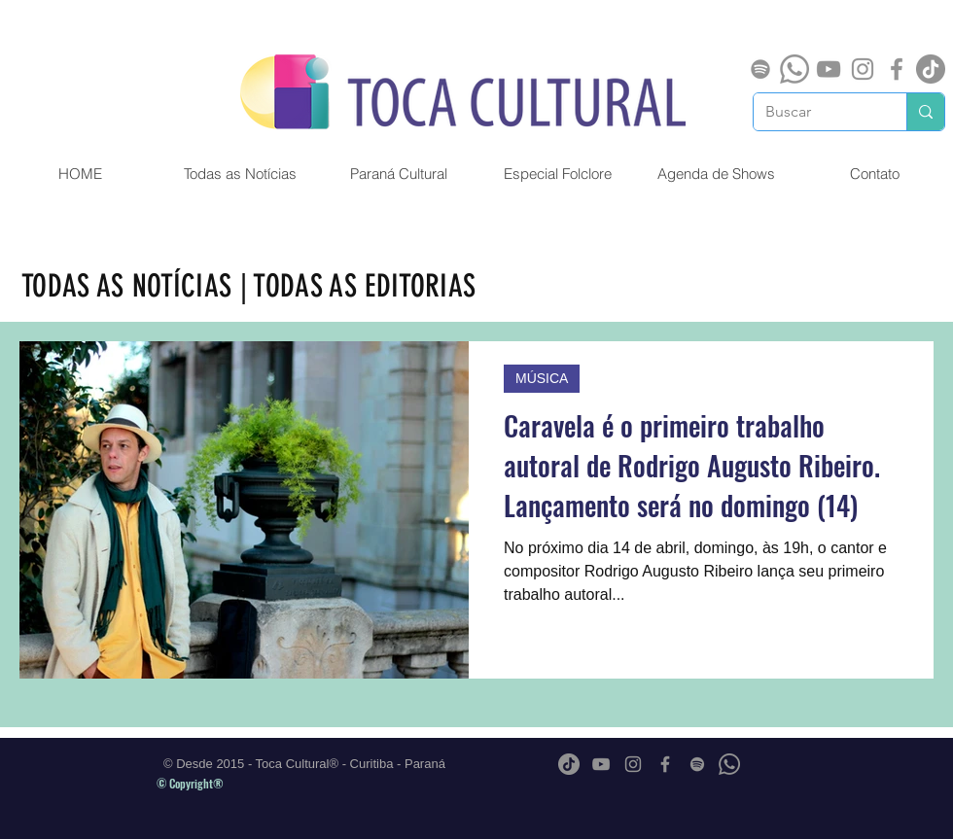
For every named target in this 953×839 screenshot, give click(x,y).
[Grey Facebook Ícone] (896, 69)
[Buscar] (815, 111)
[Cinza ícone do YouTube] (828, 69)
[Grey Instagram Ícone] (862, 69)
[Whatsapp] (794, 69)
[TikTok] (930, 69)
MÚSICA (541, 378)
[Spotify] (760, 69)
